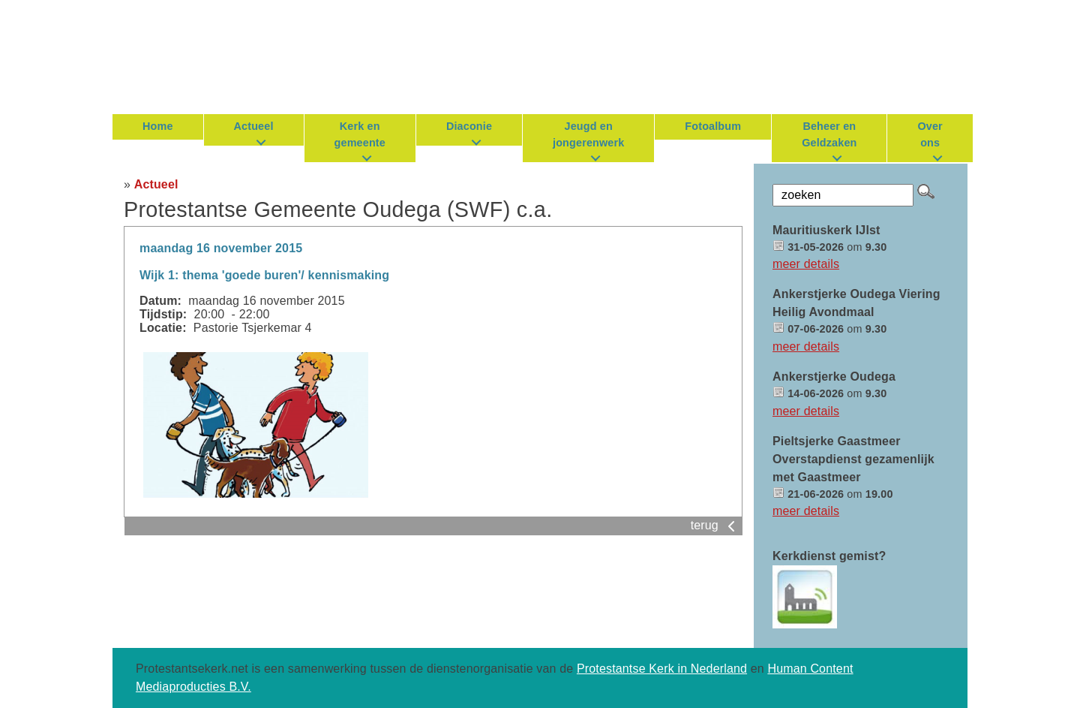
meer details (805, 264)
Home (157, 126)
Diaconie (469, 126)
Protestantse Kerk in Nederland (662, 668)
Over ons (929, 134)
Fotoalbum (713, 126)
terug (715, 525)
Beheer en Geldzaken (829, 134)
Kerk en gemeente (360, 134)
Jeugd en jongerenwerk (588, 134)
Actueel (156, 184)
